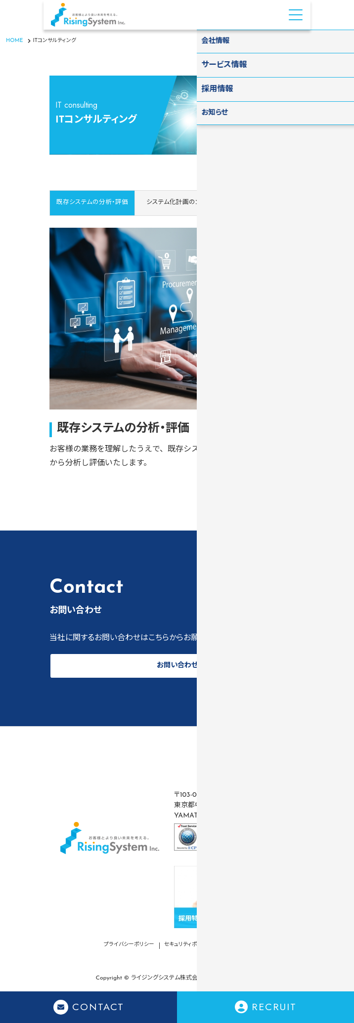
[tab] (176, 203)
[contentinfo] (177, 874)
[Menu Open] (295, 15)
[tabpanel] (177, 343)
